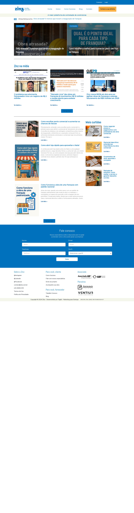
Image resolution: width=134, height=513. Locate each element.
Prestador (99, 2)
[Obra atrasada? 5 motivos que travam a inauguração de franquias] (40, 39)
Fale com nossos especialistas (55, 321)
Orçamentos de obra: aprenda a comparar (109, 158)
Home (50, 9)
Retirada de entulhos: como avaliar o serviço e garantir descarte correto (110, 174)
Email (70, 283)
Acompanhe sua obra (52, 327)
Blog (80, 9)
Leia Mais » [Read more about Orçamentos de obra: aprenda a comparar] (107, 164)
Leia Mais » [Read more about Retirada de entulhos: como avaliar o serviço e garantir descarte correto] (107, 181)
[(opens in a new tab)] (30, 80)
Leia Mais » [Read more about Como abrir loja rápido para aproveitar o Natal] (44, 160)
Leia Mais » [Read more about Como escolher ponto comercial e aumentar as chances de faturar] (44, 140)
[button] (67, 111)
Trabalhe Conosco (51, 335)
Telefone (25, 292)
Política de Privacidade (21, 337)
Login (106, 2)
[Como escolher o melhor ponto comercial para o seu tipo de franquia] (93, 39)
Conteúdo (20, 26)
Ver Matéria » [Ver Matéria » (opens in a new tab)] (17, 105)
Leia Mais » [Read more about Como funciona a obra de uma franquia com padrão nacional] (44, 201)
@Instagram (18, 318)
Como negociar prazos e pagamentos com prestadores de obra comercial (111, 130)
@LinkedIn (17, 321)
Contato (89, 9)
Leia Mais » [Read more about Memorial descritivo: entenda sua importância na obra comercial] (107, 151)
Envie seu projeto (51, 324)
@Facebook (18, 324)
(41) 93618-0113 (19, 330)
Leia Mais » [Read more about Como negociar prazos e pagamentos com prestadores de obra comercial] (107, 137)
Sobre (58, 9)
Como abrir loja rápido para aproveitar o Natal (60, 145)
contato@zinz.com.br (20, 327)
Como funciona (69, 9)
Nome (24, 283)
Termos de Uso (19, 334)
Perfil (70, 292)
